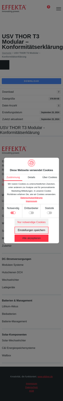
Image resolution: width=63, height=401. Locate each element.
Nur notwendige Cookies (31, 222)
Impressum (31, 201)
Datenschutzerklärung (32, 198)
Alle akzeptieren (31, 238)
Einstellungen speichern (31, 230)
